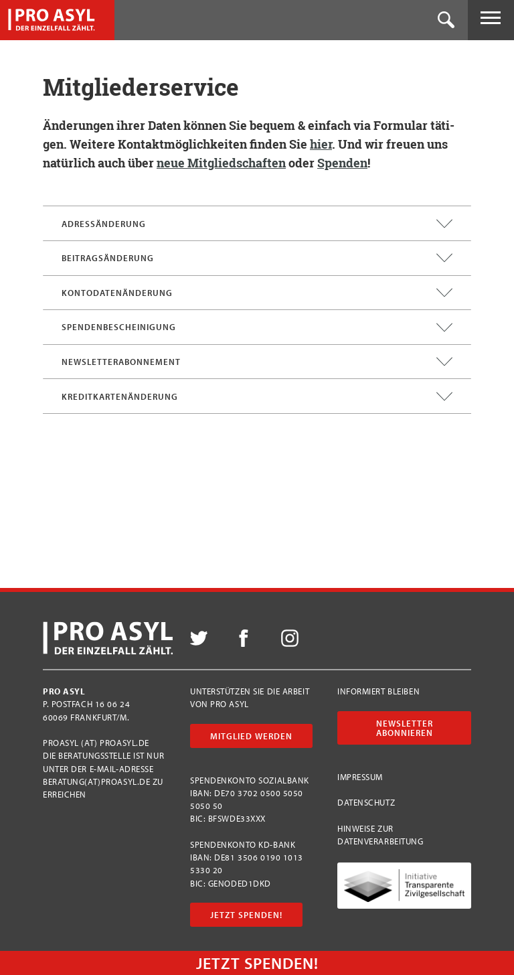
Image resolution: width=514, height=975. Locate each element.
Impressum (360, 776)
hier (321, 144)
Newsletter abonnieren (404, 728)
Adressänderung (257, 224)
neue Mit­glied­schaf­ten (221, 163)
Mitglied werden (251, 736)
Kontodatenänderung (257, 293)
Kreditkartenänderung (257, 396)
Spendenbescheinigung (257, 327)
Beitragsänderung (257, 258)
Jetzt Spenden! (246, 914)
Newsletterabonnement (257, 362)
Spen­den (342, 163)
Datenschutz (366, 802)
